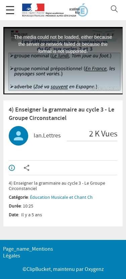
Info (12, 168)
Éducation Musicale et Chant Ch (61, 197)
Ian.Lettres (47, 136)
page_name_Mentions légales (28, 252)
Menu (10, 6)
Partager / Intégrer (27, 168)
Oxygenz (94, 269)
